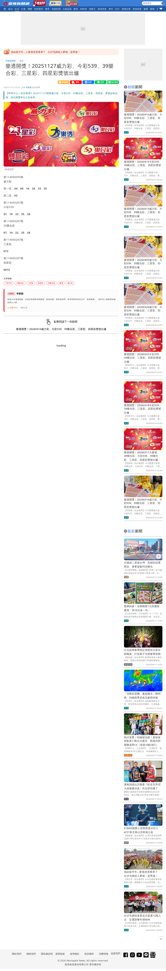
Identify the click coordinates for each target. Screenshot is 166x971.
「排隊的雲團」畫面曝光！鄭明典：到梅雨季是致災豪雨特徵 (44, 51)
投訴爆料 (89, 953)
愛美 (76, 8)
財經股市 (38, 8)
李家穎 (29, 87)
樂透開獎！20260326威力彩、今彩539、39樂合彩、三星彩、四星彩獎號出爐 (143, 310)
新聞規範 (60, 953)
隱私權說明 (46, 953)
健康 (146, 8)
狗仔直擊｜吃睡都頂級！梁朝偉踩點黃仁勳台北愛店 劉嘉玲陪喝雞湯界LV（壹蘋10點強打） (142, 741)
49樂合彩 (51, 283)
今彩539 (8, 283)
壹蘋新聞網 (10, 60)
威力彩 (70, 283)
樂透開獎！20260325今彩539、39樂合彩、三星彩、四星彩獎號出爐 (143, 357)
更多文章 (24, 308)
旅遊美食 (102, 8)
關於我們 (17, 953)
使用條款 (74, 953)
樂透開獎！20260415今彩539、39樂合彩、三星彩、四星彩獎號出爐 (143, 165)
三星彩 (31, 283)
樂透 (61, 283)
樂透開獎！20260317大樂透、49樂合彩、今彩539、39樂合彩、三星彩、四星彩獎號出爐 (142, 456)
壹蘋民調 (56, 8)
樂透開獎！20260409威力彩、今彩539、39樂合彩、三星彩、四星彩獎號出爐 (143, 263)
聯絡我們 (31, 953)
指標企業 (126, 8)
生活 (17, 8)
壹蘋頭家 (137, 8)
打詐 (117, 8)
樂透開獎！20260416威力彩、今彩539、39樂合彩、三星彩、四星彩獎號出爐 (143, 118)
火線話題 (67, 8)
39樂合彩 (20, 283)
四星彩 (40, 283)
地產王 (92, 8)
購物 (152, 8)
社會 (23, 8)
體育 (47, 8)
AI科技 (83, 8)
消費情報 (103, 953)
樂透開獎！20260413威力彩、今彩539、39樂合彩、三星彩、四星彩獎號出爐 (143, 212)
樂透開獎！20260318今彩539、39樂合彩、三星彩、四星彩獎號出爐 (143, 408)
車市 (111, 8)
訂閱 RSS (12, 308)
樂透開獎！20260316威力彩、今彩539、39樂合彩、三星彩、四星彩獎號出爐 (143, 503)
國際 (30, 8)
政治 (10, 8)
